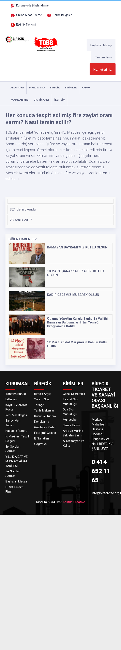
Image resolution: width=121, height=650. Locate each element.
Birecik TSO (37, 87)
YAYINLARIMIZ (19, 99)
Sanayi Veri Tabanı (12, 423)
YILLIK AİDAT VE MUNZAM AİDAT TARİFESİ (16, 461)
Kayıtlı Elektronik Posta (16, 407)
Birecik (55, 87)
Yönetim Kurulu (15, 394)
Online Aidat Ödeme (26, 15)
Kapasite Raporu (16, 431)
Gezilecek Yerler (45, 427)
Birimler (71, 87)
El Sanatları (41, 438)
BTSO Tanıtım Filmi (14, 489)
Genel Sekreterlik (74, 394)
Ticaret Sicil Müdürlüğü (70, 402)
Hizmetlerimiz (102, 69)
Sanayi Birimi (71, 425)
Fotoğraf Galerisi (45, 433)
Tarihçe (39, 405)
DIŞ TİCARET (41, 99)
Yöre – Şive (41, 399)
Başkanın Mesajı (101, 45)
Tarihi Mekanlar (44, 410)
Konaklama (41, 421)
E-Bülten (11, 399)
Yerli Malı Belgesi (16, 415)
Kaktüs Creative (74, 502)
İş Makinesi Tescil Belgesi (17, 439)
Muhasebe (70, 419)
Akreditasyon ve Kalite (73, 443)
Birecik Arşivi (42, 394)
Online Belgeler (59, 15)
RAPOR (86, 87)
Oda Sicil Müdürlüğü (70, 412)
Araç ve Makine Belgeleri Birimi (73, 433)
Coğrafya (40, 444)
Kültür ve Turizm (45, 416)
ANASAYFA (17, 87)
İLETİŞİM (59, 99)
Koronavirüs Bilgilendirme (29, 5)
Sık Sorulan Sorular (12, 449)
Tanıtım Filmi (103, 57)
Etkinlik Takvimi (23, 24)
